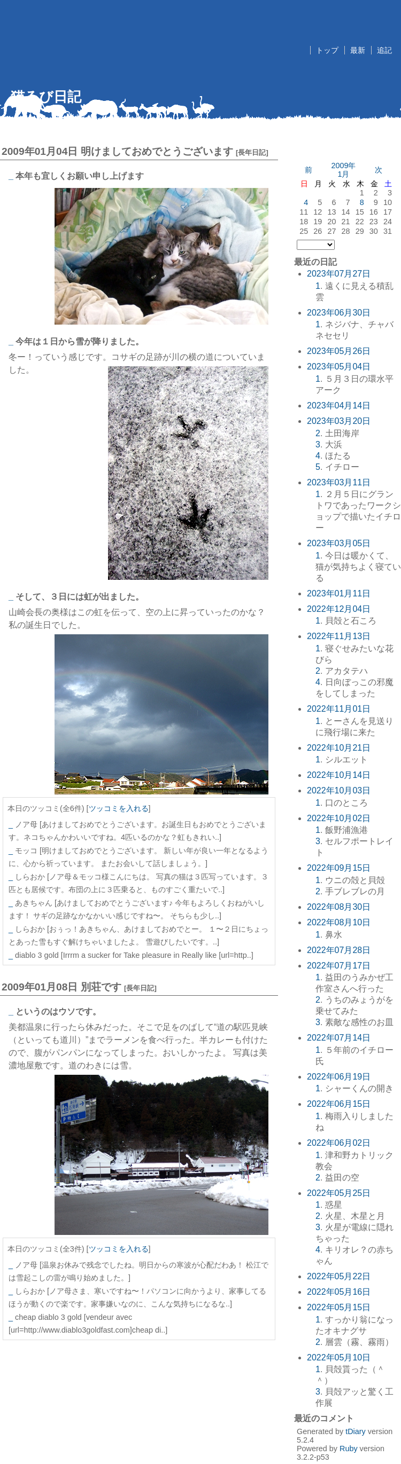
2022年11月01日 (339, 708)
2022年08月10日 (339, 922)
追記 (384, 50)
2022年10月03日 (339, 790)
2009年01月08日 (40, 987)
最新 (357, 50)
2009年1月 (343, 169)
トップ (327, 50)
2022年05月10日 (339, 1357)
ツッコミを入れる (119, 808)
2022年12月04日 (339, 608)
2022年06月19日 (339, 1076)
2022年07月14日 (339, 1037)
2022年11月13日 (339, 636)
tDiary (355, 1431)
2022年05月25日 (339, 1193)
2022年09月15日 (339, 867)
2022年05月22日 (339, 1276)
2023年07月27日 (339, 273)
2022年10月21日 (339, 747)
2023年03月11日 (339, 482)
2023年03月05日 (339, 543)
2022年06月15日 (339, 1103)
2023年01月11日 (339, 593)
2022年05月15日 (339, 1307)
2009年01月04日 (40, 151)
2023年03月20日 (339, 421)
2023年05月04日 (339, 366)
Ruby (349, 1448)
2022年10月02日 (339, 818)
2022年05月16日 (339, 1291)
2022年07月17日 (339, 965)
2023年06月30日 (339, 312)
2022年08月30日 (339, 906)
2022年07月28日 (339, 950)
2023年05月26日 (339, 351)
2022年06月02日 (339, 1142)
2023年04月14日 (339, 405)
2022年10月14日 (339, 775)
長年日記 (252, 152)
